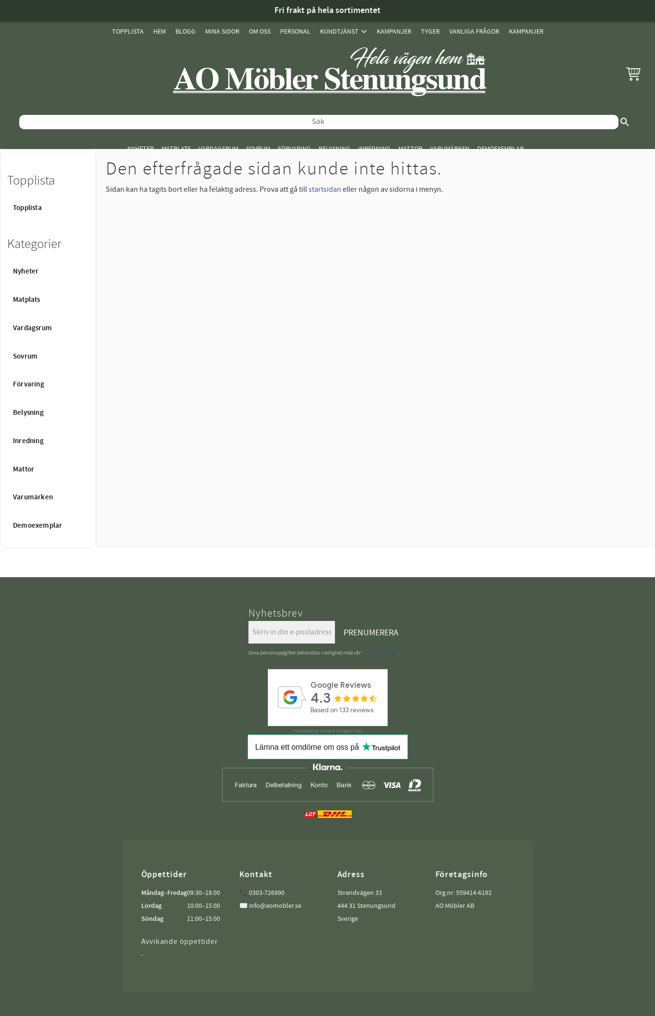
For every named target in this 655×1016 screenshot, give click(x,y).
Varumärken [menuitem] (450, 148)
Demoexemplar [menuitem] (500, 148)
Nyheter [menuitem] (140, 148)
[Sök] (624, 122)
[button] (633, 73)
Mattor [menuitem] (410, 148)
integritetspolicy (380, 653)
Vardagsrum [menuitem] (218, 148)
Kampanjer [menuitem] (394, 31)
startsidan (325, 189)
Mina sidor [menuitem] (222, 31)
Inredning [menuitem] (374, 148)
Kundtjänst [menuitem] (339, 31)
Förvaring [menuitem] (294, 148)
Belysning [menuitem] (334, 148)
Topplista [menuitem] (128, 31)
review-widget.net (341, 731)
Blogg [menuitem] (185, 31)
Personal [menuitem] (295, 31)
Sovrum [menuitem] (258, 148)
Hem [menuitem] (159, 31)
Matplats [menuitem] (176, 148)
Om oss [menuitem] (260, 31)
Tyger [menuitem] (430, 31)
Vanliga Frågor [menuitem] (474, 31)
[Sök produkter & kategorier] (318, 122)
